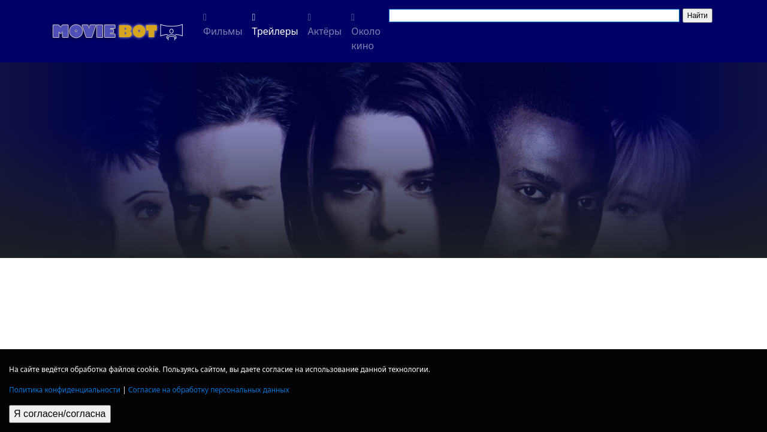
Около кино (366, 32)
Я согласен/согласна (60, 414)
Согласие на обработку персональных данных (208, 390)
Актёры (325, 25)
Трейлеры (275, 25)
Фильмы (223, 25)
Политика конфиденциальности (64, 390)
